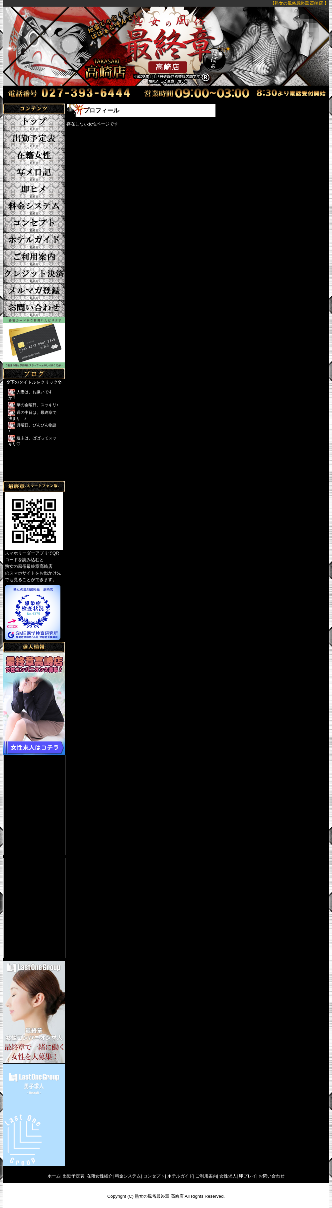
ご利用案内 (206, 1175)
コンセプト (154, 1175)
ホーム (53, 1175)
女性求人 (228, 1175)
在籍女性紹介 (100, 1175)
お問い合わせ (272, 1175)
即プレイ (247, 1175)
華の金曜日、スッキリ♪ (37, 405)
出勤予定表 (73, 1175)
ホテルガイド (180, 1175)
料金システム (128, 1175)
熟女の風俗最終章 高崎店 (159, 1196)
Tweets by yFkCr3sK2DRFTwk (33, 477)
